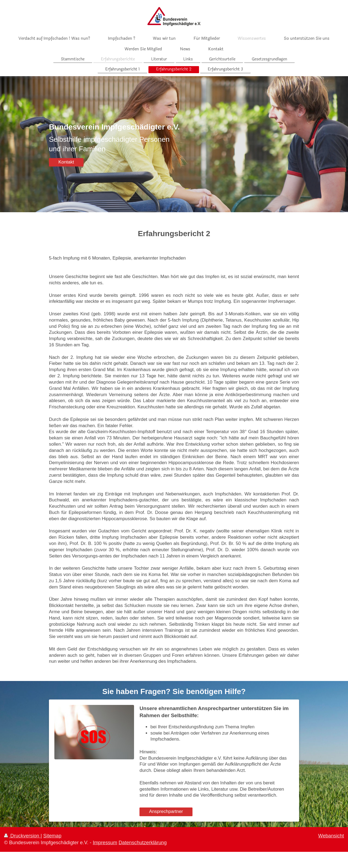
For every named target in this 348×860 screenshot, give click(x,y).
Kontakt (66, 162)
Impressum (105, 842)
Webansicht (331, 836)
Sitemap (52, 836)
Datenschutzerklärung (143, 842)
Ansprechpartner (166, 811)
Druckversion (22, 836)
